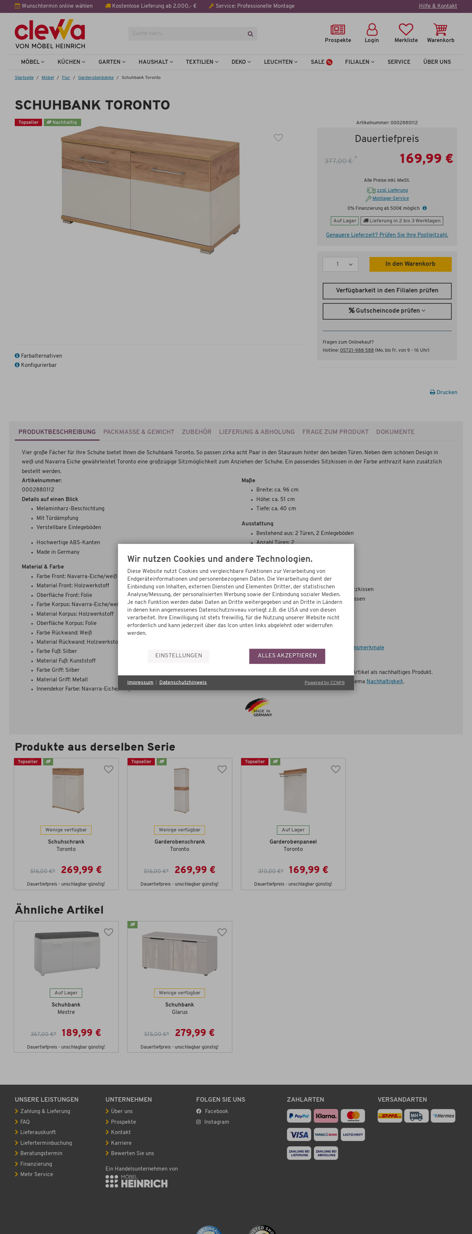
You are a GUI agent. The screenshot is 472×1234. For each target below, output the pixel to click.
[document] (236, 601)
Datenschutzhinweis (183, 682)
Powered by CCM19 (325, 682)
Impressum (140, 682)
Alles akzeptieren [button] (287, 656)
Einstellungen (178, 656)
